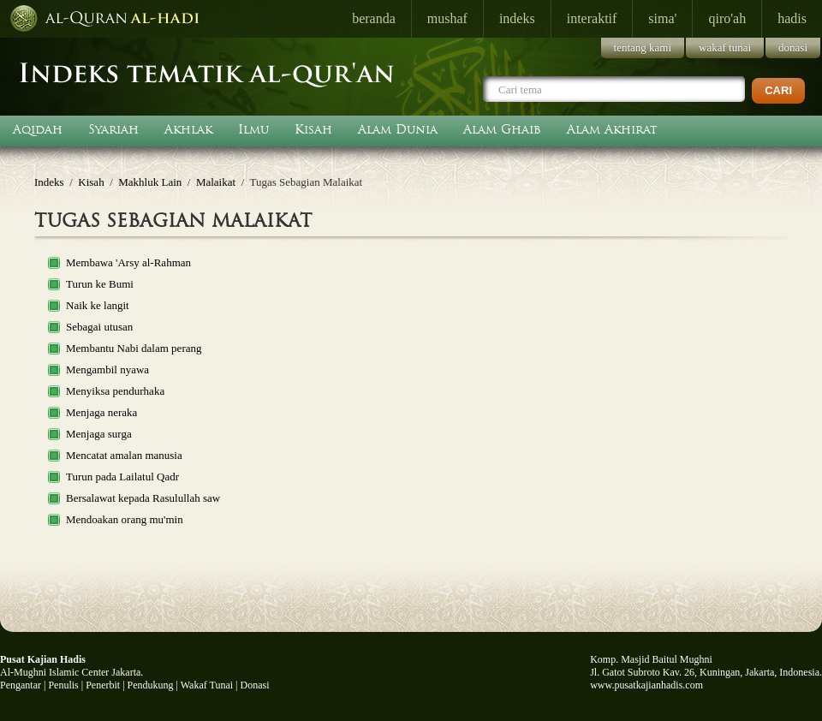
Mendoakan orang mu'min (124, 519)
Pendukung (151, 685)
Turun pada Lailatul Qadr (122, 476)
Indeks (49, 182)
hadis (792, 18)
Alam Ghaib (502, 129)
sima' (662, 18)
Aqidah (38, 129)
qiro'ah (727, 18)
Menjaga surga (99, 433)
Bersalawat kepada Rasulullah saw (143, 498)
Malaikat (215, 182)
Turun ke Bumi (100, 283)
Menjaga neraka (101, 412)
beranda (374, 18)
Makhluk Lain (150, 182)
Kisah (313, 129)
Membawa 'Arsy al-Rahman (128, 262)
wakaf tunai (725, 47)
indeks (517, 18)
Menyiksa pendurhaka (115, 390)
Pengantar (20, 685)
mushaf (447, 18)
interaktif (592, 18)
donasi (792, 47)
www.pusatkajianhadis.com (646, 685)
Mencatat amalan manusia (124, 455)
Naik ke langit (97, 305)
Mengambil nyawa (107, 369)
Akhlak (188, 129)
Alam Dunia (398, 129)
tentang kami (643, 47)
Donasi (255, 685)
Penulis (63, 685)
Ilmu (253, 129)
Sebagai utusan (99, 326)
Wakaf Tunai (207, 685)
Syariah (113, 129)
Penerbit (103, 685)
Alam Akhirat (612, 129)
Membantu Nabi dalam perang (133, 348)
